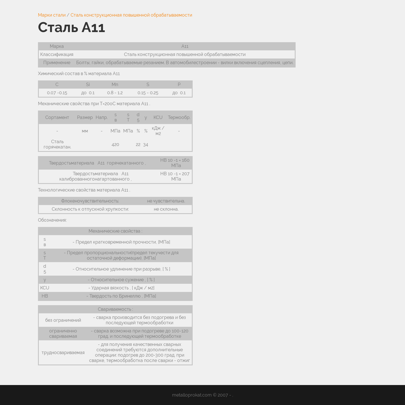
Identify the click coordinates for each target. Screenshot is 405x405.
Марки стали (52, 15)
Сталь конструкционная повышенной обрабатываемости (131, 15)
